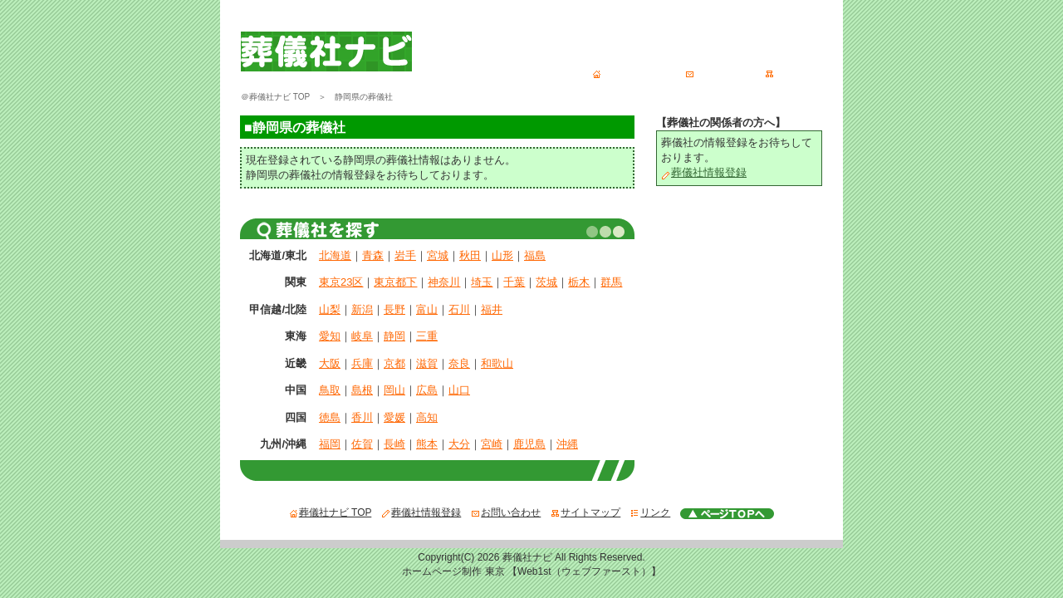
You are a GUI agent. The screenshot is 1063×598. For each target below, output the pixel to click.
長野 (394, 309)
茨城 (546, 282)
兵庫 (362, 363)
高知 (427, 417)
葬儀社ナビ (527, 557)
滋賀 (427, 363)
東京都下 (395, 282)
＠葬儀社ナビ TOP (275, 96)
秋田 (470, 255)
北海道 (335, 255)
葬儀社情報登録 (704, 172)
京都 (394, 363)
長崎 (394, 444)
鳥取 (329, 390)
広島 (427, 390)
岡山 (394, 390)
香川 (362, 417)
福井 (491, 309)
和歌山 (497, 363)
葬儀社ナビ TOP (633, 72)
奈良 (459, 363)
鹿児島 (529, 444)
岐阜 (362, 336)
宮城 (437, 255)
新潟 (362, 309)
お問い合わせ (720, 72)
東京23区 (341, 282)
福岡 (329, 444)
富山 (427, 309)
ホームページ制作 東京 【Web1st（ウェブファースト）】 (531, 571)
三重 (427, 336)
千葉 (514, 282)
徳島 (329, 417)
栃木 (579, 282)
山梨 (329, 309)
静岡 (394, 336)
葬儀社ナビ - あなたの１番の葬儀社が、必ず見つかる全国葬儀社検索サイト (437, 22)
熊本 (427, 444)
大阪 (329, 363)
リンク (650, 512)
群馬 (611, 282)
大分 (459, 444)
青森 (373, 255)
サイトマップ (800, 72)
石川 (459, 309)
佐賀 (362, 444)
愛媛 (394, 417)
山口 (459, 390)
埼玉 (481, 282)
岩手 (405, 255)
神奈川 (444, 282)
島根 (362, 390)
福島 (535, 255)
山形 (502, 255)
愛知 (329, 336)
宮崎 (491, 444)
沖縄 (567, 444)
